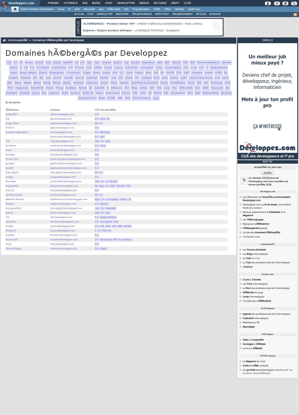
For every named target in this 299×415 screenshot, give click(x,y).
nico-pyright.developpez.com (66, 208)
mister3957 (12, 114)
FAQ (85, 3)
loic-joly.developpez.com (63, 190)
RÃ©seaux (116, 88)
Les (253, 219)
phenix (9, 212)
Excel (129, 72)
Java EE (57, 77)
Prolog (59, 88)
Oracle (164, 83)
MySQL (67, 83)
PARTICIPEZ (162, 14)
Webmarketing (210, 93)
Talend (99, 93)
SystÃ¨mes (194, 9)
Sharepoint (217, 88)
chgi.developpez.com (61, 141)
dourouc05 (12, 239)
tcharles (10, 235)
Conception (147, 67)
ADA (48, 62)
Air (76, 62)
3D (21, 62)
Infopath (13, 77)
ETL (122, 72)
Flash (148, 72)
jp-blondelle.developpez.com (65, 181)
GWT (186, 72)
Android (106, 62)
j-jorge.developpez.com (62, 177)
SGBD (157, 9)
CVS (201, 67)
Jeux (113, 77)
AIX (82, 62)
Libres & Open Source (200, 77)
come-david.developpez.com (65, 145)
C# (25, 67)
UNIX (143, 93)
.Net (9, 62)
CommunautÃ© (17, 40)
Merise (47, 83)
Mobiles (179, 9)
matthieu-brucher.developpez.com (68, 199)
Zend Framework (142, 98)
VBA (166, 93)
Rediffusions (251, 322)
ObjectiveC (92, 83)
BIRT (167, 62)
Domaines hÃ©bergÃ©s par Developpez (58, 40)
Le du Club (254, 361)
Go (162, 72)
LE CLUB (79, 14)
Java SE (79, 77)
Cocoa (108, 67)
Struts (65, 93)
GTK (179, 72)
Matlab (27, 83)
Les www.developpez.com (261, 370)
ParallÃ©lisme (177, 83)
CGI (70, 67)
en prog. (253, 292)
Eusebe (9, 226)
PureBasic (71, 88)
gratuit (255, 228)
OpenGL (124, 83)
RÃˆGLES (201, 14)
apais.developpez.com (62, 127)
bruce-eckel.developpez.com (65, 136)
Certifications (59, 67)
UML (135, 93)
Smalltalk (24, 93)
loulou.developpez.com (62, 195)
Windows (226, 93)
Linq (217, 77)
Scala (167, 88)
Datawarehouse (219, 67)
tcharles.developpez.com (63, 235)
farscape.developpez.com (63, 154)
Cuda (193, 67)
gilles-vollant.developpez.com (66, 163)
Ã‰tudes (160, 3)
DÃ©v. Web (113, 9)
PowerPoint (37, 88)
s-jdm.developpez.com (62, 226)
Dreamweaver (56, 72)
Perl (206, 83)
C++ (32, 67)
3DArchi (10, 127)
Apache (117, 62)
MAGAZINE (122, 14)
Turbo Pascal (112, 93)
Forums (53, 3)
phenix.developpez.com (63, 212)
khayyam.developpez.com (64, 186)
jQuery (128, 77)
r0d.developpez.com (61, 217)
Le (247, 258)
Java (101, 9)
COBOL (98, 67)
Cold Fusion (131, 67)
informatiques (253, 296)
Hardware (197, 72)
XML (120, 98)
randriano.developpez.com (64, 221)
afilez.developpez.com (62, 114)
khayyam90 (12, 186)
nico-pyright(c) (14, 208)
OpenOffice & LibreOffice (144, 83)
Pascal (191, 83)
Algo (96, 62)
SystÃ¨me (88, 93)
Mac (10, 83)
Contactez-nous (251, 236)
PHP (227, 83)
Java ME (68, 77)
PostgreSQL (22, 88)
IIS (225, 72)
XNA (127, 98)
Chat (109, 3)
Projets (49, 88)
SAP (152, 88)
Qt (90, 88)
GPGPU (170, 72)
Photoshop (217, 83)
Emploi (144, 3)
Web (197, 93)
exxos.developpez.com (62, 150)
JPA (121, 77)
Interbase (26, 77)
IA (69, 9)
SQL (44, 93)
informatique (255, 318)
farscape (10, 154)
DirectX (43, 72)
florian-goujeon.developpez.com (67, 159)
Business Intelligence (209, 62)
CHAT (90, 14)
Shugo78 (11, 230)
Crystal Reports (173, 67)
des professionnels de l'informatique (266, 314)
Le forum (252, 348)
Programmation (141, 9)
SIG (227, 88)
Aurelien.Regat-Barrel (17, 132)
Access (29, 62)
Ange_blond (12, 123)
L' (248, 267)
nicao (9, 244)
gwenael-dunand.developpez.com (68, 168)
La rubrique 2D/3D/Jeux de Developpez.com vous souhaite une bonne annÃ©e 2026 (268, 181)
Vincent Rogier (13, 248)
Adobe (57, 62)
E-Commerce (73, 72)
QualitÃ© (99, 88)
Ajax (89, 62)
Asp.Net (135, 62)
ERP (115, 72)
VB (149, 93)
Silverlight (11, 93)
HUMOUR (214, 14)
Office (167, 9)
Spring (35, 93)
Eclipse (87, 72)
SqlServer (54, 93)
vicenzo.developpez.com (63, 248)
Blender (176, 62)
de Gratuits (255, 365)
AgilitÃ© (67, 62)
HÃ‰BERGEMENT (182, 14)
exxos (9, 150)
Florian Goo (12, 159)
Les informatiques (255, 254)
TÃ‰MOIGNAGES (142, 14)
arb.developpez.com (61, 132)
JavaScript (91, 77)
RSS (127, 88)
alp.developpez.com (61, 119)
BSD (185, 62)
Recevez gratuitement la (261, 212)
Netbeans (78, 83)
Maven (37, 83)
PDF (199, 83)
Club (187, 3)
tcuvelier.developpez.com (63, 239)
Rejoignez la (256, 224)
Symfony (75, 93)
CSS (186, 67)
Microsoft (89, 9)
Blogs (96, 3)
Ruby (134, 88)
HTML (218, 72)
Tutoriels (70, 3)
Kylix (156, 77)
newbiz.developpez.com (63, 204)
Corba (159, 67)
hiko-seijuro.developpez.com (65, 172)
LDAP (184, 77)
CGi (8, 141)
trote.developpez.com (62, 244)
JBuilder (104, 77)
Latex (164, 77)
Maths (18, 83)
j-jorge (9, 177)
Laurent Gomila (14, 195)
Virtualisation (178, 93)
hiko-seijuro (12, 172)
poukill (9, 168)
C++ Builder (43, 67)
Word (102, 98)
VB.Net (157, 93)
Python (82, 88)
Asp (126, 62)
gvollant (10, 163)
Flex (156, 72)
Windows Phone (87, 98)
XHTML (111, 98)
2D (15, 62)
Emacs (96, 72)
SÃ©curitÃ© (185, 88)
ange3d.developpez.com (63, 123)
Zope (156, 98)
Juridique (146, 77)
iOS (35, 77)
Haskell (209, 72)
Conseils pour (257, 301)
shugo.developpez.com (62, 230)
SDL (174, 88)
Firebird (139, 72)
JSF (137, 77)
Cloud (61, 9)
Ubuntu (126, 93)
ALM (77, 9)
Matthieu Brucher (15, 199)
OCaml (104, 83)
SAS (159, 88)
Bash (159, 62)
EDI (126, 9)
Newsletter (126, 3)
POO (10, 88)
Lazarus (174, 77)
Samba (143, 88)
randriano (11, 221)
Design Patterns (28, 72)
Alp (7, 119)
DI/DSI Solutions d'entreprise (37, 9)
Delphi (13, 72)
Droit (175, 3)
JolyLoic (10, 190)
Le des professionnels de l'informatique (266, 262)
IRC (41, 77)
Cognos (118, 67)
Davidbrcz (11, 145)
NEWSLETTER (104, 14)
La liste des (261, 232)
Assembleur (148, 62)
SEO (197, 88)
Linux (225, 77)
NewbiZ (10, 204)
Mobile (56, 83)
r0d (7, 217)
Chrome (79, 67)
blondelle (11, 181)
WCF (190, 93)
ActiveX (39, 62)
